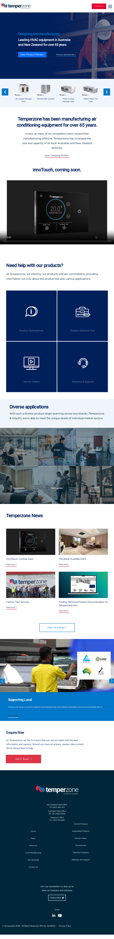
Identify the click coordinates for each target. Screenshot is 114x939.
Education (95, 449)
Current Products (81, 824)
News (33, 838)
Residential (57, 488)
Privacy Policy (65, 926)
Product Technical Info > (66, 54)
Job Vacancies (33, 860)
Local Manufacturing (33, 853)
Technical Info (80, 845)
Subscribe (57, 897)
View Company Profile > (57, 155)
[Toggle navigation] (110, 6)
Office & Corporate (19, 451)
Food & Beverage (95, 489)
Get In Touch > (23, 759)
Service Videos (81, 838)
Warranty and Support (81, 860)
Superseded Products (81, 831)
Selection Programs (81, 852)
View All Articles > (57, 627)
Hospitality (19, 488)
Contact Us (98, 6)
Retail (57, 449)
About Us (33, 845)
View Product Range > (32, 54)
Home (33, 831)
